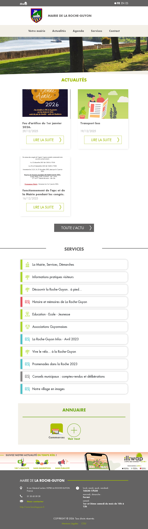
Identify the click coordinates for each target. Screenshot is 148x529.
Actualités (59, 30)
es (127, 3)
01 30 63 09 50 (33, 496)
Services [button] (96, 30)
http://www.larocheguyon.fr (32, 507)
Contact (114, 30)
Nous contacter (35, 501)
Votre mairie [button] (36, 30)
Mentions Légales (70, 523)
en (122, 3)
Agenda (78, 30)
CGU (83, 523)
